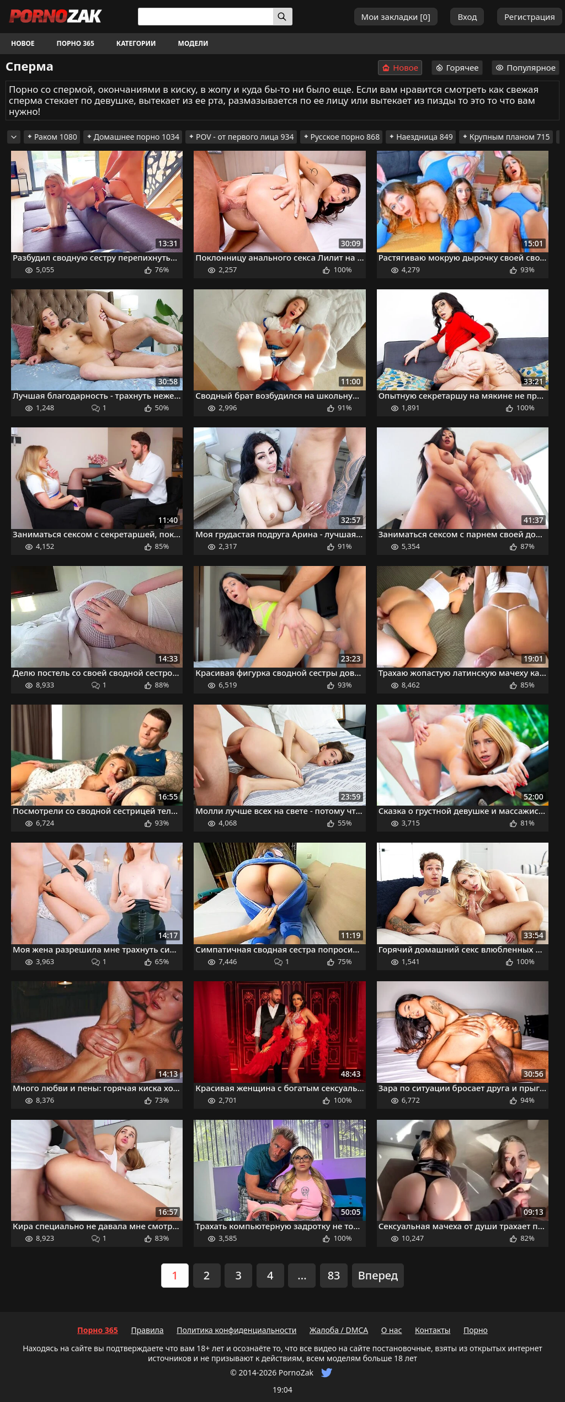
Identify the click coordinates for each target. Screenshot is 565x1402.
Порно (475, 1330)
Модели (193, 43)
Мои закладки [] (395, 16)
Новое (23, 43)
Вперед (378, 1275)
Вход (467, 16)
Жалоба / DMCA (339, 1330)
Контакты (432, 1330)
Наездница (420, 136)
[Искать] (282, 16)
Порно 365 (75, 43)
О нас (391, 1330)
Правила (147, 1330)
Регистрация (529, 16)
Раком (51, 136)
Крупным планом (506, 136)
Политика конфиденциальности (236, 1330)
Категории (136, 43)
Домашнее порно (132, 136)
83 (334, 1275)
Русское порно (341, 136)
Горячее (457, 67)
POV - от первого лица (241, 136)
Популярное (525, 67)
